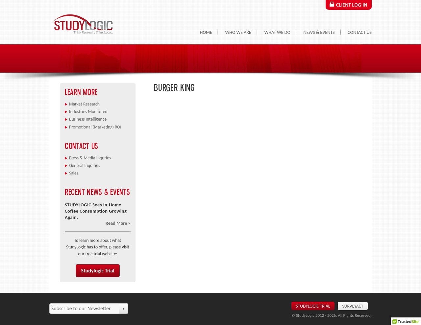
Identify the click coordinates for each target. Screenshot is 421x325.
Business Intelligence (88, 119)
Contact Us (360, 32)
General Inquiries (84, 165)
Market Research (84, 104)
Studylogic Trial (97, 270)
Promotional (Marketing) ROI (95, 127)
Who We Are (238, 32)
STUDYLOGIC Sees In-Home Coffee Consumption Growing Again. (96, 211)
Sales (73, 173)
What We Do (277, 32)
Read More (116, 223)
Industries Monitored (88, 111)
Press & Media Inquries (90, 158)
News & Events (318, 32)
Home (206, 32)
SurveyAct (352, 306)
